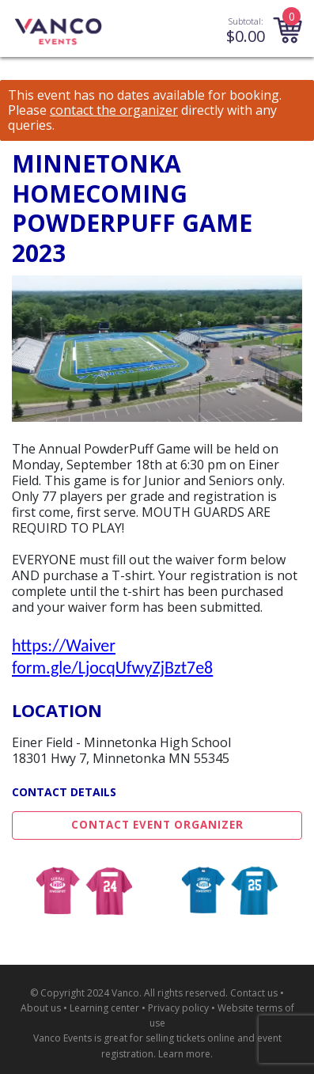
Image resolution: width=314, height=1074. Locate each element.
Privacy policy (178, 1008)
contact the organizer (114, 110)
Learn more (184, 1054)
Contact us (254, 993)
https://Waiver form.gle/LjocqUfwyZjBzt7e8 (112, 657)
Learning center (104, 1008)
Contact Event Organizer (157, 825)
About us (41, 1008)
